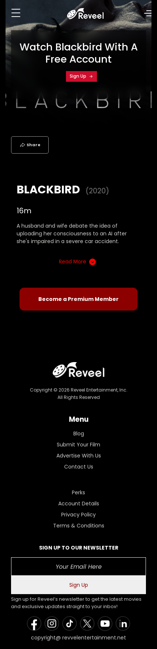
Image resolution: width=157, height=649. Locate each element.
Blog (78, 433)
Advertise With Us (78, 455)
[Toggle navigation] (16, 13)
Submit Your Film (78, 444)
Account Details (78, 503)
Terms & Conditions (78, 525)
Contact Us (78, 466)
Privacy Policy (78, 514)
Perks (78, 492)
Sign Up (81, 76)
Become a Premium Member (78, 299)
